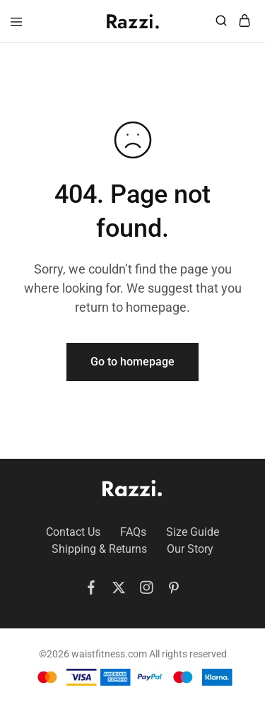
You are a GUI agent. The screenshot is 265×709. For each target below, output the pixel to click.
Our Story (190, 549)
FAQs (133, 532)
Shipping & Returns (99, 549)
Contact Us (73, 532)
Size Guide (192, 532)
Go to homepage (132, 361)
